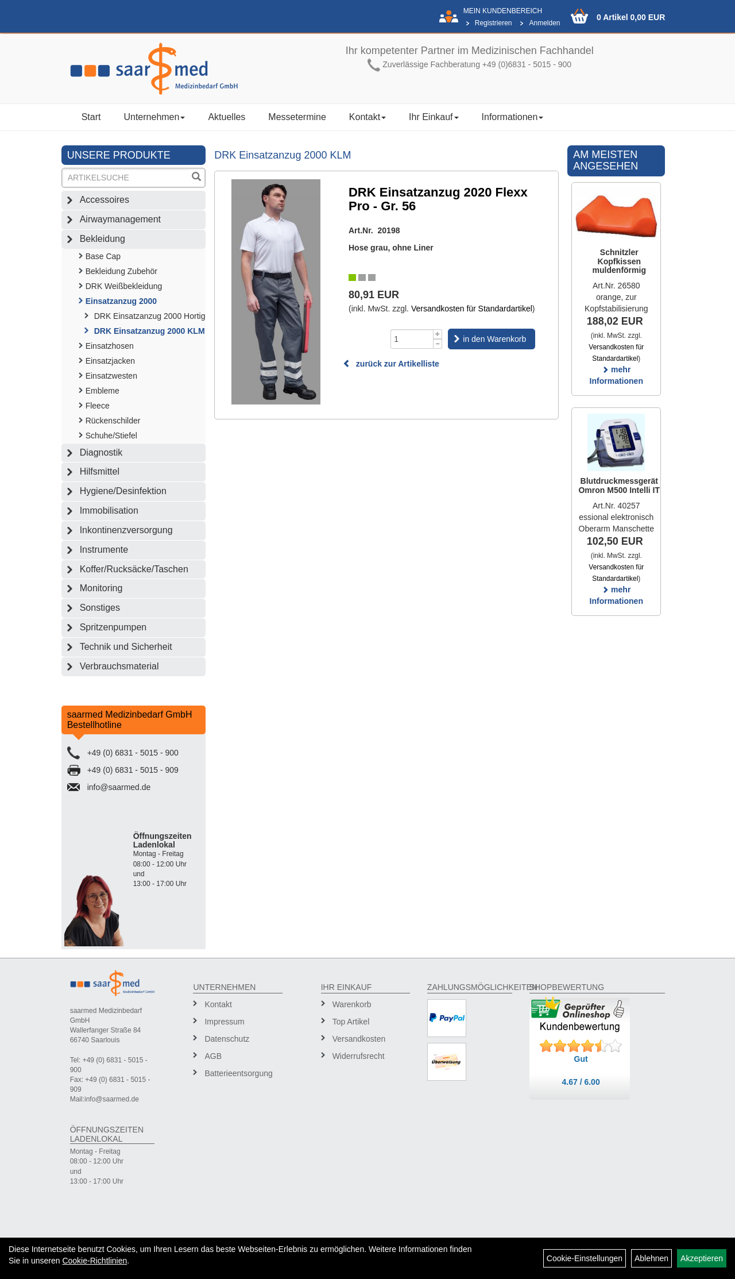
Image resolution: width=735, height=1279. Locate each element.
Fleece (98, 405)
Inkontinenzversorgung (126, 530)
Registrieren (493, 23)
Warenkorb (352, 1004)
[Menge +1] (438, 334)
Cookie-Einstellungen (584, 1258)
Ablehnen (651, 1258)
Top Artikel (351, 1021)
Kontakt (367, 117)
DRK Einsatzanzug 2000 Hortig (150, 316)
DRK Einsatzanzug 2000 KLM (149, 331)
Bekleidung (102, 239)
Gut (581, 1059)
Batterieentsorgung (238, 1073)
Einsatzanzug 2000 (121, 301)
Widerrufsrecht (358, 1056)
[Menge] (412, 339)
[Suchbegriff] (126, 177)
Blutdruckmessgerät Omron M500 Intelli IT (619, 485)
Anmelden (544, 23)
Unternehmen (154, 117)
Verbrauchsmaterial (119, 666)
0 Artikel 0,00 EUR (631, 17)
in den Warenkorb (494, 339)
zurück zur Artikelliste (391, 363)
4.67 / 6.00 (581, 1082)
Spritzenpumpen (113, 627)
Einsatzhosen (110, 345)
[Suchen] (196, 177)
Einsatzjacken (110, 360)
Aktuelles (226, 117)
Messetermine (297, 117)
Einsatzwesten (111, 375)
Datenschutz (226, 1038)
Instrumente (104, 549)
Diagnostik (101, 452)
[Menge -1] (438, 344)
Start (91, 117)
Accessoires (104, 200)
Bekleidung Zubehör (121, 271)
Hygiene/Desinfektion (123, 491)
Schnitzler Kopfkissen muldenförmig (619, 261)
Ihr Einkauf (433, 117)
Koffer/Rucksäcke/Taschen (134, 569)
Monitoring (101, 588)
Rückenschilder (113, 420)
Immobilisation (109, 510)
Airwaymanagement (120, 219)
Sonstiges (100, 607)
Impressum (224, 1021)
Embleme (102, 390)
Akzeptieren (701, 1258)
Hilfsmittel (99, 471)
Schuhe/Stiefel (111, 435)
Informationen (513, 117)
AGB (213, 1056)
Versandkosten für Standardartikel (471, 308)
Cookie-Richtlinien (94, 1260)
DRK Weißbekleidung (124, 286)
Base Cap (103, 256)
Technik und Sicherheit (126, 647)
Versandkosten (359, 1038)
